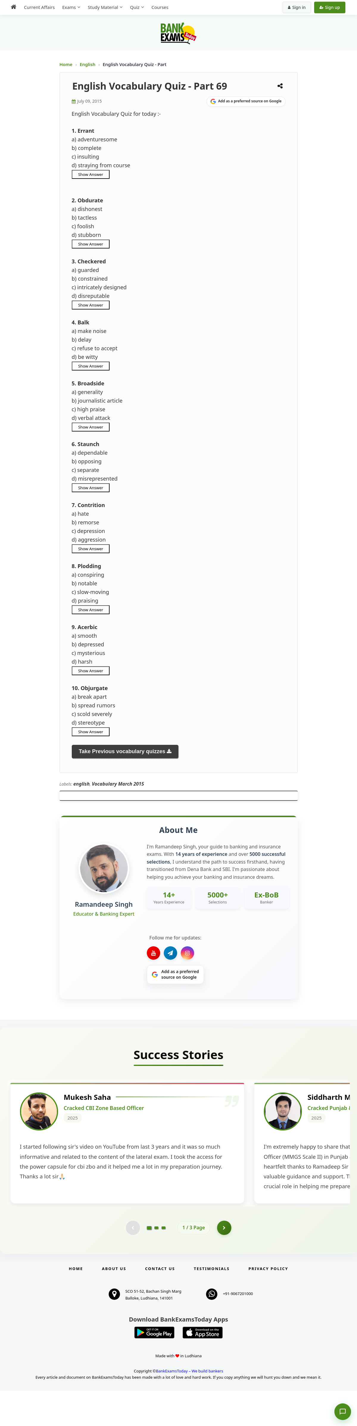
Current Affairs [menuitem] (38, 7)
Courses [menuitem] (158, 7)
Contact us (160, 1304)
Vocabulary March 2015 (118, 784)
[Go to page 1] (149, 1263)
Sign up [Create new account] (331, 7)
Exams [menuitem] (67, 7)
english (81, 784)
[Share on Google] (246, 101)
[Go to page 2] (156, 1263)
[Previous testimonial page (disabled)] (132, 1262)
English (88, 64)
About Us (114, 1304)
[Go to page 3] (163, 1263)
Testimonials (212, 1304)
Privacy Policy (268, 1304)
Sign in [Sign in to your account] (298, 7)
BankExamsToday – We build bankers (189, 1406)
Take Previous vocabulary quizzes (122, 751)
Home (66, 64)
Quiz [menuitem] (133, 7)
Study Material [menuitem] (101, 7)
